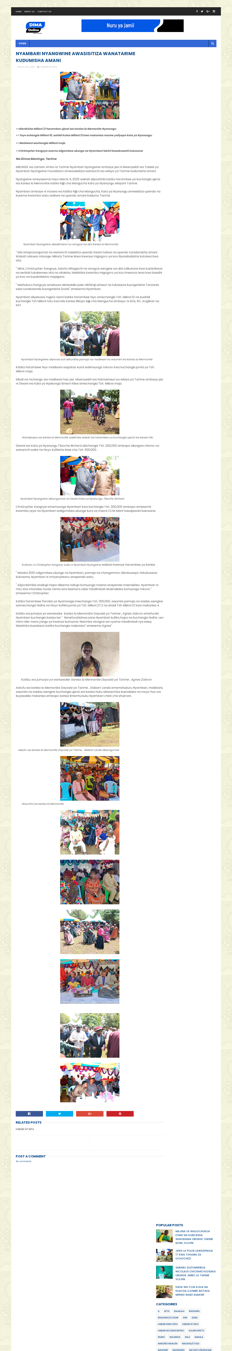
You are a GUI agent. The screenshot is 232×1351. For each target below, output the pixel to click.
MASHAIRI (163, 179)
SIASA (197, 192)
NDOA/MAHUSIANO (168, 192)
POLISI (186, 192)
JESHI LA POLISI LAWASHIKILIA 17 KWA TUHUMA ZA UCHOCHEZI (194, 83)
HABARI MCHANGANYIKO (171, 159)
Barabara (179, 140)
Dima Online (51, 1348)
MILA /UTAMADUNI (188, 185)
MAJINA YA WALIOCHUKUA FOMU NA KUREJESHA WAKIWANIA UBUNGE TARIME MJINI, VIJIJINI (194, 66)
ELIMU (195, 146)
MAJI (187, 166)
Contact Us (44, 13)
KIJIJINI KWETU (196, 159)
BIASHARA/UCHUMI (168, 146)
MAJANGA (175, 166)
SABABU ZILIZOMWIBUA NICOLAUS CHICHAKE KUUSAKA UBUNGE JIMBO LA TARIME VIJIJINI (196, 102)
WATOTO (191, 198)
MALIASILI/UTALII (190, 172)
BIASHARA (194, 140)
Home (18, 13)
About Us (29, 13)
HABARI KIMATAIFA (168, 153)
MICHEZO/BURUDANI (200, 179)
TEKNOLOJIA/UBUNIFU (169, 198)
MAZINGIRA (179, 179)
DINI (185, 146)
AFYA (166, 140)
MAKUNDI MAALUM (167, 172)
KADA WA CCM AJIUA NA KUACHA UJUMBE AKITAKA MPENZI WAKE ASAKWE (193, 120)
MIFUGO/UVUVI (166, 185)
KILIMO (161, 166)
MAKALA (199, 166)
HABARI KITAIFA (49, 70)
